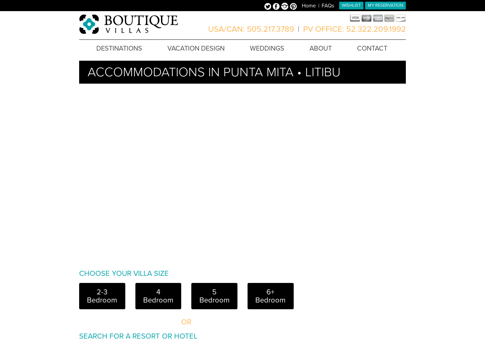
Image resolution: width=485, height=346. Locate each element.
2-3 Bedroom (102, 296)
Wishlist (351, 5)
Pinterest (293, 7)
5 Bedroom (214, 296)
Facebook (277, 7)
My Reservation (385, 5)
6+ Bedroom (270, 296)
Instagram (285, 7)
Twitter (268, 7)
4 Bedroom (158, 296)
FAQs (328, 5)
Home (309, 5)
